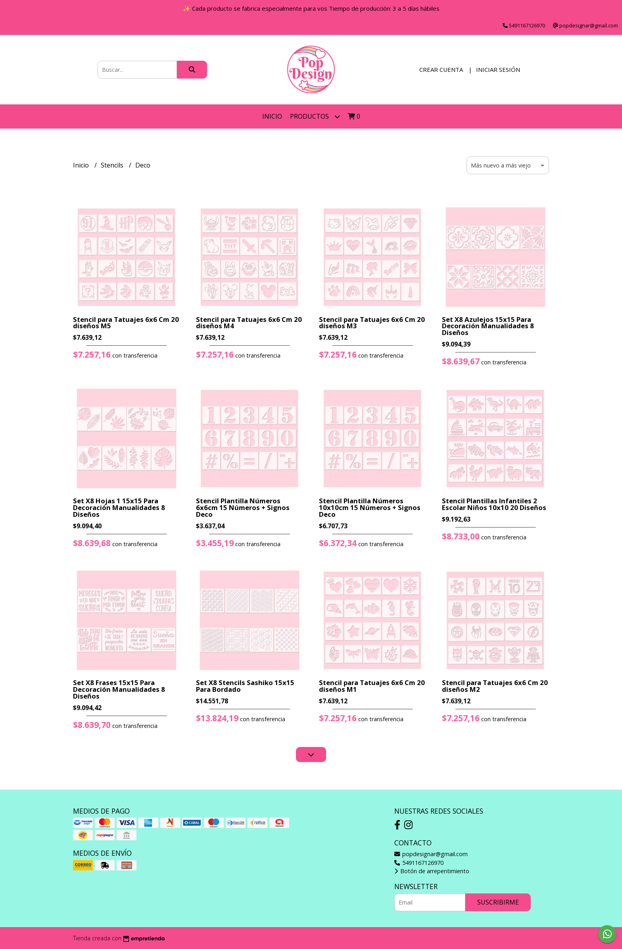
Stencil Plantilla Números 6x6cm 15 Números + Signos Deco (243, 507)
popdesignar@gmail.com (431, 854)
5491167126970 (418, 862)
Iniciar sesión (498, 69)
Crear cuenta (441, 69)
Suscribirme (498, 902)
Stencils (113, 165)
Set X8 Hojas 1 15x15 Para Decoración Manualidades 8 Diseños (119, 507)
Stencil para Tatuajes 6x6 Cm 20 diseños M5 (126, 323)
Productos (315, 116)
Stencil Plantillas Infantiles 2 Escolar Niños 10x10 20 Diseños (494, 504)
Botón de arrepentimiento (431, 871)
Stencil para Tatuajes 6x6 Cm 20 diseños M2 (495, 686)
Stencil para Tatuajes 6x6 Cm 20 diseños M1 (372, 686)
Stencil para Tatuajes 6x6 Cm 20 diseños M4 (249, 323)
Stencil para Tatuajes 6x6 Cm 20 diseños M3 (372, 323)
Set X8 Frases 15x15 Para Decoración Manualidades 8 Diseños (119, 689)
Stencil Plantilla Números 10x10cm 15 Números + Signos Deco (369, 507)
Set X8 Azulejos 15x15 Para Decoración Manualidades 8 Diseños (488, 326)
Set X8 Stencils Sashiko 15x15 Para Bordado (245, 686)
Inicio (272, 116)
